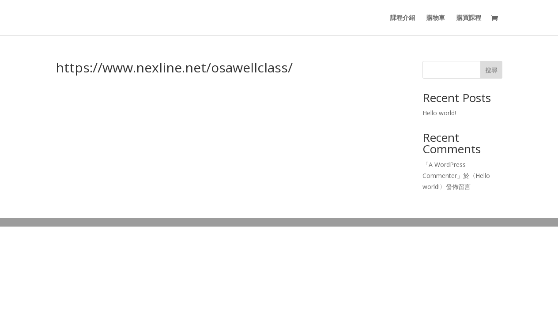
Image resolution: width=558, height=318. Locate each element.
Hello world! (439, 113)
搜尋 (491, 70)
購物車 (435, 18)
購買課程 (468, 18)
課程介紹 (402, 18)
